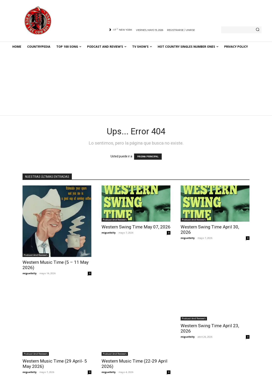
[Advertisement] (136, 83)
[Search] (258, 29)
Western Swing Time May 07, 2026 (136, 227)
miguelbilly (30, 273)
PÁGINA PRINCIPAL (148, 156)
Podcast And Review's (36, 255)
